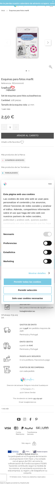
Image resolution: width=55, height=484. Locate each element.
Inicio (3, 11)
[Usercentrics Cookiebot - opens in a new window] (39, 184)
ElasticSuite (24, 483)
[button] (50, 67)
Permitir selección (27, 290)
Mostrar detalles (37, 273)
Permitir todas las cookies (27, 282)
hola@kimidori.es (30, 402)
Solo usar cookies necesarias (27, 298)
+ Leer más (5, 109)
